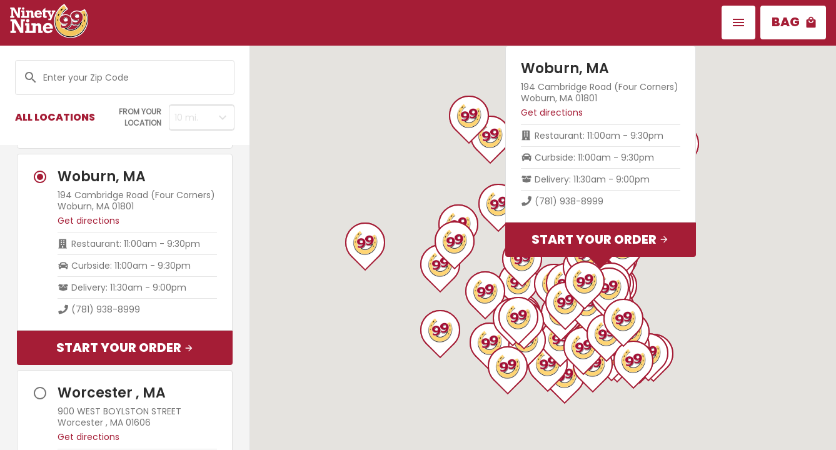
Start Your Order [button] (125, 347)
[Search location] (129, 77)
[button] (738, 22)
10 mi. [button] (186, 117)
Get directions (88, 220)
